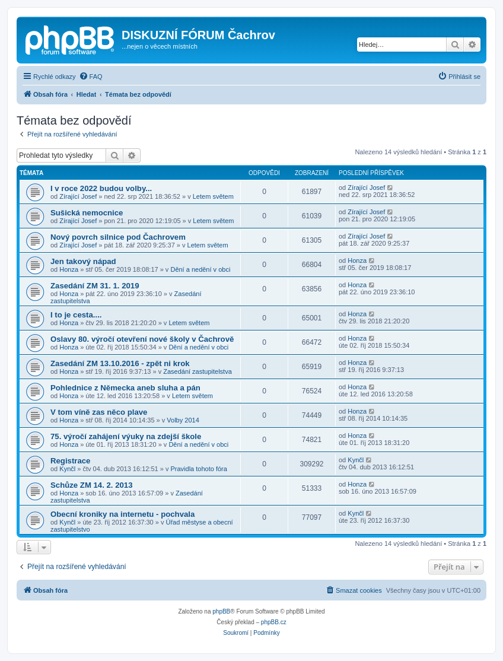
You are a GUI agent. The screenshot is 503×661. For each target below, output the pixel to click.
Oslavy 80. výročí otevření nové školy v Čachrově (142, 339)
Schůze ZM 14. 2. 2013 (91, 485)
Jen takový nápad (83, 261)
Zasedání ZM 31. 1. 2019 (94, 285)
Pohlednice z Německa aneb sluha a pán (125, 387)
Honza (68, 269)
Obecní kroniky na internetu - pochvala (122, 514)
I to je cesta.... (76, 314)
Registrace (70, 460)
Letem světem (213, 196)
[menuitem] (91, 76)
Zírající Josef (78, 196)
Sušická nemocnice (86, 212)
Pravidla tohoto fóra (198, 468)
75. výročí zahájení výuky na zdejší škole (125, 436)
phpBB (221, 611)
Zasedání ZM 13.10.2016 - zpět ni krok (120, 363)
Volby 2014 (183, 420)
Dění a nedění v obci (200, 269)
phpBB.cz (273, 622)
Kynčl (67, 468)
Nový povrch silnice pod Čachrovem (118, 237)
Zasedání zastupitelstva (197, 371)
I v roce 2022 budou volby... (101, 188)
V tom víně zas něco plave (98, 412)
